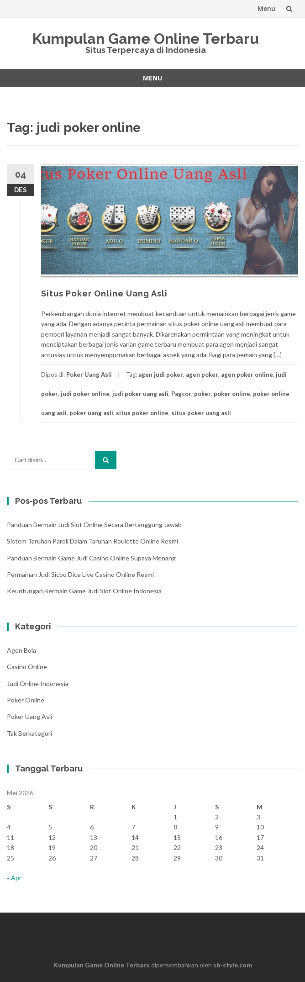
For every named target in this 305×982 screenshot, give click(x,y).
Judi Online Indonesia (37, 683)
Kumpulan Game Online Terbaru (145, 38)
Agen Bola (21, 650)
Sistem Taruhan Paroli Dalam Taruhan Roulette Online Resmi (92, 541)
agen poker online (247, 374)
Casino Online (27, 667)
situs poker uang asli (201, 413)
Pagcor (181, 393)
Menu (266, 8)
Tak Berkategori (29, 733)
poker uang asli (91, 413)
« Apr (14, 878)
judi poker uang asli (140, 393)
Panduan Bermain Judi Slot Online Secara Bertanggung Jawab (94, 524)
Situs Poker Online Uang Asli (104, 293)
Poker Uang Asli (89, 374)
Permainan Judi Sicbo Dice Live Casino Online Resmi (80, 574)
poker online (232, 393)
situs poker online (142, 413)
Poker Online (25, 700)
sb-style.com (232, 965)
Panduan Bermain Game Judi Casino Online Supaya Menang (91, 558)
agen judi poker (160, 374)
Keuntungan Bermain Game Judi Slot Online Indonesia (84, 591)
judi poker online (85, 393)
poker (202, 393)
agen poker (202, 374)
